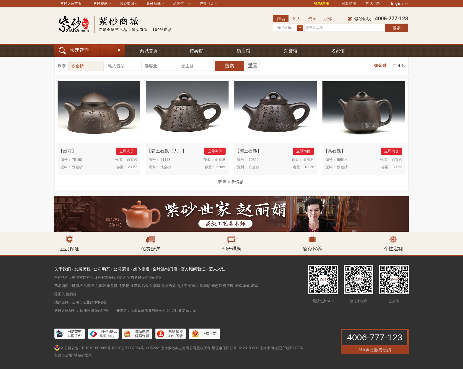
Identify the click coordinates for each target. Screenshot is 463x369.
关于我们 (62, 269)
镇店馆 (243, 50)
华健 (246, 286)
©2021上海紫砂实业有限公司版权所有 (180, 348)
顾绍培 (77, 286)
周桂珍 (205, 286)
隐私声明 (102, 310)
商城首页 (149, 50)
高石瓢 (334, 150)
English (399, 3)
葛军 (254, 286)
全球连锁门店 (165, 269)
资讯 (312, 18)
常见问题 (373, 3)
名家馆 (338, 50)
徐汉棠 (135, 286)
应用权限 (87, 310)
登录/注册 (321, 3)
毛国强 (100, 286)
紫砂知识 (127, 3)
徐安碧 (123, 286)
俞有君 (132, 160)
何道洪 (193, 286)
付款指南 (349, 3)
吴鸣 (238, 286)
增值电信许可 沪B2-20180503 (235, 348)
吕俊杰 (147, 286)
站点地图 (174, 310)
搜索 (396, 27)
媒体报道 (141, 269)
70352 (253, 160)
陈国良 (59, 294)
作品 (281, 18)
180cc (309, 167)
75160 (77, 160)
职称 (328, 18)
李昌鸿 (158, 286)
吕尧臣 (89, 286)
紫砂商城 (153, 3)
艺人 (296, 18)
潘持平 (182, 286)
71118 (165, 160)
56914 (342, 160)
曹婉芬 (71, 294)
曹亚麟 (228, 286)
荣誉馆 (290, 50)
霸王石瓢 (248, 150)
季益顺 (112, 286)
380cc (397, 167)
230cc (132, 167)
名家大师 (189, 310)
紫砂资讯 (100, 3)
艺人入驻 (217, 269)
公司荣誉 (121, 269)
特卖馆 (196, 50)
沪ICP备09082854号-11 (130, 348)
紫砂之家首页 (70, 3)
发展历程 (82, 269)
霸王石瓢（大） (166, 150)
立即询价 (127, 151)
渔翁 (67, 150)
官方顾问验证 (193, 269)
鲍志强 (216, 286)
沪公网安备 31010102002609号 (86, 348)
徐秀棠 (170, 286)
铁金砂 (380, 65)
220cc (221, 167)
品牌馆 (178, 3)
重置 (252, 65)
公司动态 (102, 269)
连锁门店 (207, 3)
